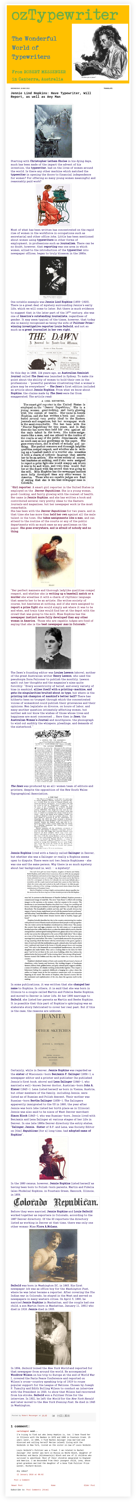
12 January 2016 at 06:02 (30, 1475)
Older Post (89, 1485)
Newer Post (17, 1485)
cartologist (23, 1431)
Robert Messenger (30, 1416)
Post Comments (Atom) (37, 1490)
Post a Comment (22, 1480)
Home (53, 1485)
